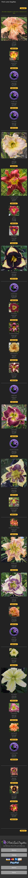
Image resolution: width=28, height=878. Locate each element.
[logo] (9, 2)
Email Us (14, 867)
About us (14, 850)
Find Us (14, 872)
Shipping (14, 855)
